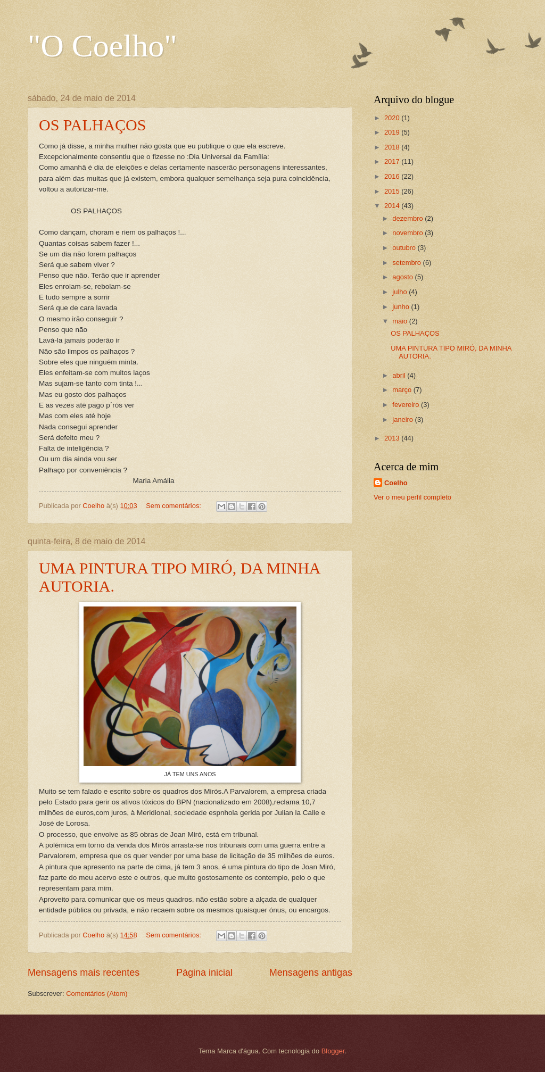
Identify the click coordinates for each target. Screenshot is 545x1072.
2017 (392, 161)
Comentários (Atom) (96, 994)
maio (400, 321)
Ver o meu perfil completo (412, 497)
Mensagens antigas (310, 972)
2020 (392, 118)
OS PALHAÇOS (92, 125)
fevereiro (406, 405)
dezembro (408, 218)
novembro (408, 233)
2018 (392, 147)
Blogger (333, 1051)
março (402, 390)
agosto (403, 277)
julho (400, 292)
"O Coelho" (102, 45)
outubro (404, 248)
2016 (392, 176)
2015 (392, 191)
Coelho (396, 483)
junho (401, 307)
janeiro (403, 419)
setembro (407, 263)
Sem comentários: (174, 506)
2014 (392, 206)
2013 (392, 438)
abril (399, 375)
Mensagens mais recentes (83, 972)
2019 (392, 132)
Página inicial (204, 972)
